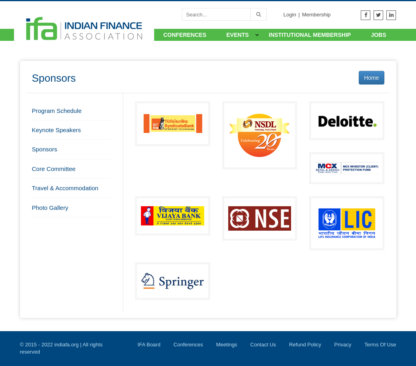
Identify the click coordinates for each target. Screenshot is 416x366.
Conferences (184, 35)
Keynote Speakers (56, 130)
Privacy (343, 345)
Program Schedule (57, 110)
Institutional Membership (310, 35)
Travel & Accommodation (65, 188)
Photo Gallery (50, 207)
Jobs (378, 35)
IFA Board (149, 345)
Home (371, 77)
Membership (316, 15)
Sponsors (44, 149)
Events (237, 35)
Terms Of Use (380, 345)
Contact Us (263, 345)
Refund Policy (305, 345)
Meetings (226, 345)
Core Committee (54, 168)
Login (289, 15)
